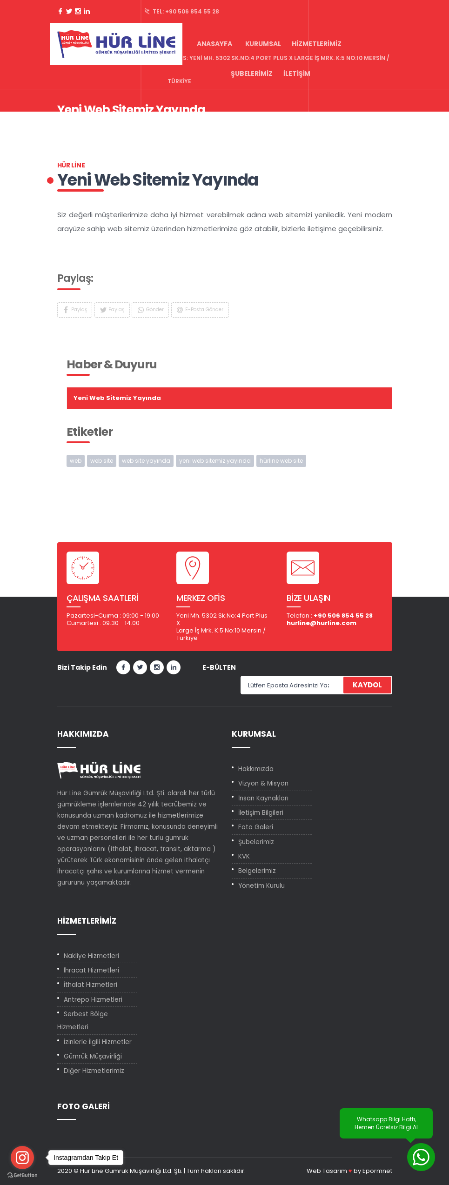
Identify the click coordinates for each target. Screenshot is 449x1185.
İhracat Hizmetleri (91, 970)
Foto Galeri (255, 827)
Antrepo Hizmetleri (93, 999)
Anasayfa (214, 43)
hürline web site (281, 461)
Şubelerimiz (251, 73)
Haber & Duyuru (120, 124)
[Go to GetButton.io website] (22, 1175)
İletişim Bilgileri (260, 812)
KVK (244, 856)
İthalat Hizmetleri (90, 984)
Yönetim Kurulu (261, 885)
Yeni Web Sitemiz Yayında (193, 124)
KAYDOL (367, 685)
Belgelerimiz (257, 870)
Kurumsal (263, 43)
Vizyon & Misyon (263, 783)
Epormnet (377, 1170)
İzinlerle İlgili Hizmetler (98, 1042)
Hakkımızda (256, 769)
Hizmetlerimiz (316, 43)
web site (101, 461)
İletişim (296, 73)
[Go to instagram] (22, 1157)
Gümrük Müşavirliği (93, 1056)
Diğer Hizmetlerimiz (94, 1070)
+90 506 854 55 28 (192, 11)
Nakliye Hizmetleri (91, 956)
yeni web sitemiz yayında (215, 461)
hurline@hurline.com (321, 623)
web (75, 461)
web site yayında (146, 461)
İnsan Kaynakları (263, 798)
